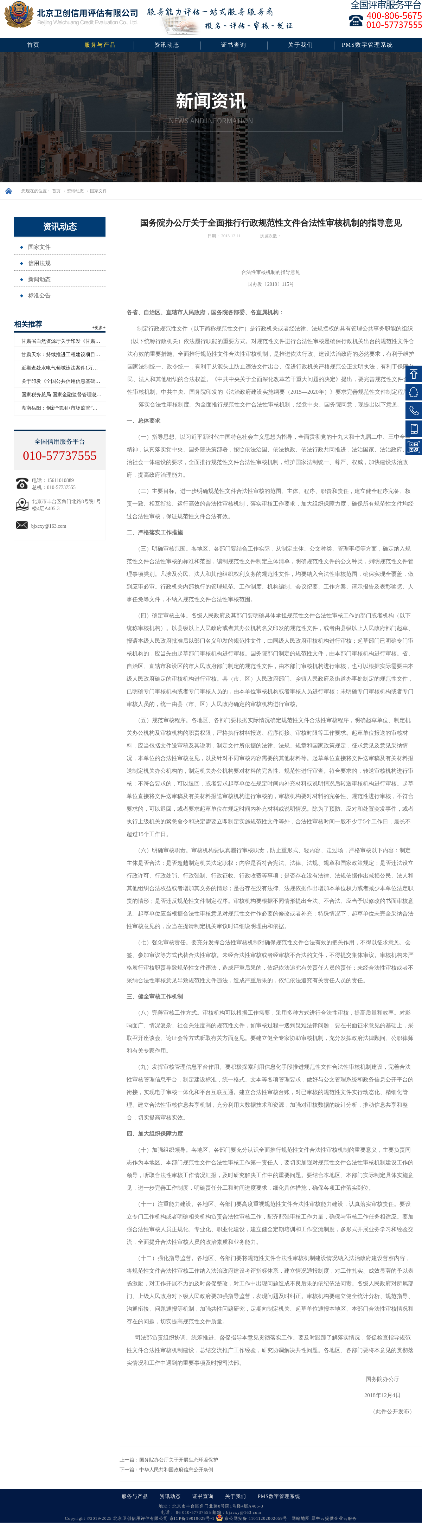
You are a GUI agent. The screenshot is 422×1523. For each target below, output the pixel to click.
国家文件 (98, 190)
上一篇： (169, 1460)
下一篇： (166, 1469)
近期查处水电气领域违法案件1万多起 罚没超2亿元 (76, 368)
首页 (33, 45)
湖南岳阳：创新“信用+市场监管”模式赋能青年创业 (76, 408)
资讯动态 (75, 190)
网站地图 (299, 1518)
